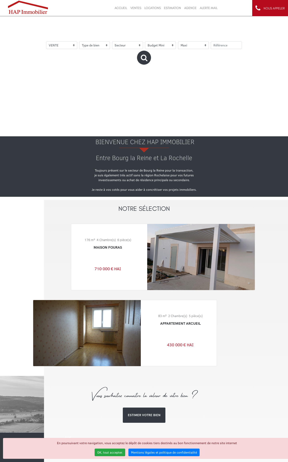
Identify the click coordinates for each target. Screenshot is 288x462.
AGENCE (190, 8)
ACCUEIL (121, 8)
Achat (68, 437)
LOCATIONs (152, 8)
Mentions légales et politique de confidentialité (164, 452)
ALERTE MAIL (209, 8)
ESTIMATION (172, 8)
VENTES (135, 8)
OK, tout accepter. (110, 452)
